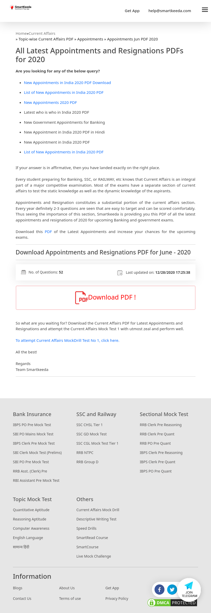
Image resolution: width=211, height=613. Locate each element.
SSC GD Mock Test (91, 434)
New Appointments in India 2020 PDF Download (67, 82)
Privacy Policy (116, 598)
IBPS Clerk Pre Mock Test (34, 443)
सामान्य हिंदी (21, 546)
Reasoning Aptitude (29, 519)
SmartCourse (87, 546)
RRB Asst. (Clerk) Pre (30, 471)
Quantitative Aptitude (31, 509)
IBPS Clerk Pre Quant (157, 461)
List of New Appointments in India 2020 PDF (64, 92)
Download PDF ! (105, 297)
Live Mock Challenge (93, 556)
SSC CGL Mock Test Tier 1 (97, 443)
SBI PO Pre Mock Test (31, 461)
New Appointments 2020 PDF (50, 102)
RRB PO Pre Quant (155, 443)
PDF (48, 231)
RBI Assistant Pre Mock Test (36, 480)
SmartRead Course (92, 537)
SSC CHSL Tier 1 (89, 424)
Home (21, 33)
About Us (67, 587)
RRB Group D (87, 461)
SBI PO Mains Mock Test (33, 434)
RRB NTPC (84, 452)
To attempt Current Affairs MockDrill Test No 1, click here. (68, 340)
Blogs (17, 587)
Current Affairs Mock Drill (97, 509)
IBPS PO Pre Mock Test (32, 424)
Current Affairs (42, 33)
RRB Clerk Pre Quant (157, 434)
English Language (28, 537)
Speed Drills (86, 528)
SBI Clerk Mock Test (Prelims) (37, 452)
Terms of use (70, 598)
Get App (132, 10)
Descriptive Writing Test (96, 519)
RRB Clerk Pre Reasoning (161, 424)
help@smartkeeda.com (168, 10)
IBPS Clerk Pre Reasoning (161, 452)
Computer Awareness (31, 528)
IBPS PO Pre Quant (155, 471)
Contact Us (22, 598)
